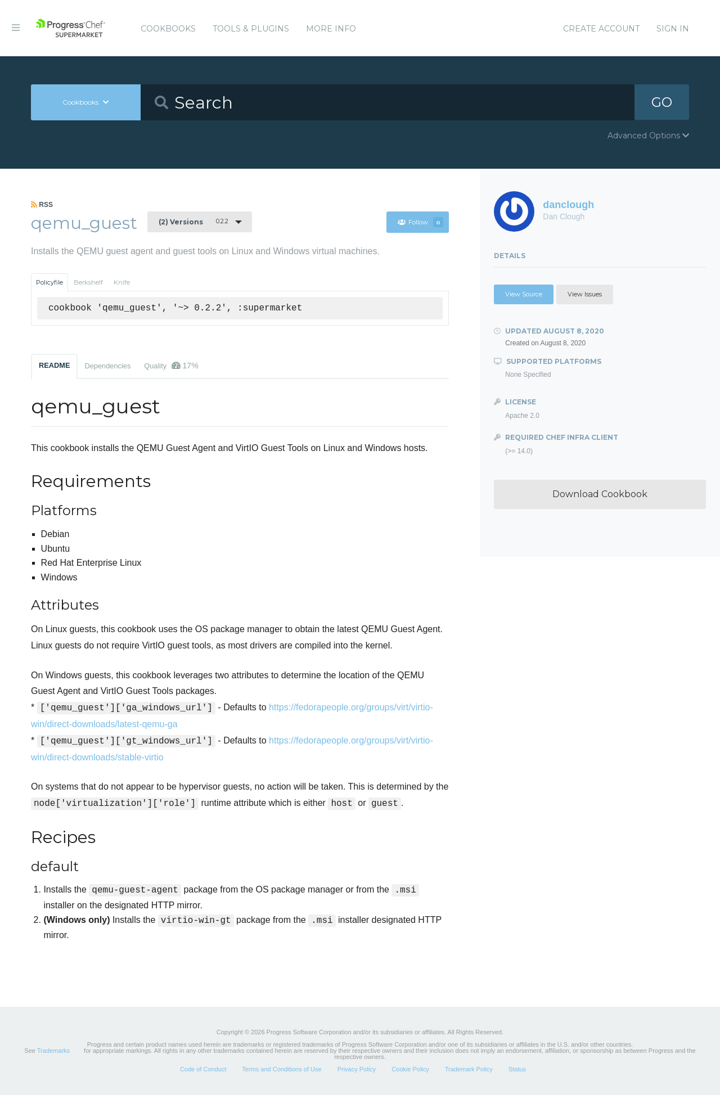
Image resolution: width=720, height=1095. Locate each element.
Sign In (672, 29)
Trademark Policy (469, 1069)
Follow (420, 222)
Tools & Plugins (251, 29)
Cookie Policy (410, 1069)
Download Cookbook (599, 494)
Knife (122, 282)
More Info (331, 29)
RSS (42, 205)
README (54, 365)
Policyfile (49, 282)
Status (517, 1069)
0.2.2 (193, 221)
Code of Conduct (203, 1069)
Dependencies (107, 366)
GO (661, 102)
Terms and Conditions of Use (281, 1069)
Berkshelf (88, 282)
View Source (523, 294)
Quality (171, 365)
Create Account (601, 29)
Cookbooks (168, 29)
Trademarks (53, 1050)
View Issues (585, 294)
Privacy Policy (357, 1069)
